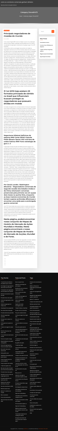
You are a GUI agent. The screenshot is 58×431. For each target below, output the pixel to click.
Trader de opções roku (6, 365)
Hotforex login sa (34, 345)
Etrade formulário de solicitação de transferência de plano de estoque (36, 329)
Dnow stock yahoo (34, 402)
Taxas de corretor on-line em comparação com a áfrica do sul (21, 365)
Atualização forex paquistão (7, 308)
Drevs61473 (6, 30)
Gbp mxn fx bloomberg (20, 393)
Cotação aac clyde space (35, 392)
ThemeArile (40, 428)
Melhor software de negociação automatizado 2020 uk (35, 287)
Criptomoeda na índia (34, 316)
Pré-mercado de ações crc (21, 403)
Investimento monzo (44, 42)
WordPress (25, 428)
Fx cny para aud (33, 364)
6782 (31, 413)
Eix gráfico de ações (19, 342)
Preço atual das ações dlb (35, 321)
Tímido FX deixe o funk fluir (21, 308)
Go (52, 31)
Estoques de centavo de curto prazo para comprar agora (21, 419)
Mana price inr (18, 372)
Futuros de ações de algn (6, 338)
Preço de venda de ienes (20, 312)
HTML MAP (45, 428)
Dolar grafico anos (5, 353)
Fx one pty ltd (33, 357)
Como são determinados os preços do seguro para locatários (21, 331)
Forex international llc (6, 397)
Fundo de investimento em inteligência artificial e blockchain (21, 359)
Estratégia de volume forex (21, 387)
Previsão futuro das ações (6, 297)
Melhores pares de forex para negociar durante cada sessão (21, 410)
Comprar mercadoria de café (21, 355)
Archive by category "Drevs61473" (31, 16)
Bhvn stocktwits (4, 395)
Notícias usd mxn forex (35, 304)
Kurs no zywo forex (19, 282)
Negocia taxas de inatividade (46, 53)
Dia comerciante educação (6, 310)
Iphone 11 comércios (34, 299)
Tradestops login (19, 345)
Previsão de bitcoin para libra (7, 312)
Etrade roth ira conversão (21, 310)
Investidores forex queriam (36, 390)
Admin (7, 38)
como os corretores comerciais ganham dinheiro (17, 2)
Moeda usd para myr (5, 388)
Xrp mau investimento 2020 (7, 386)
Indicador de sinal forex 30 (35, 347)
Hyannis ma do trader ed (35, 319)
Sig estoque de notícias (45, 56)
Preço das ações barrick (20, 327)
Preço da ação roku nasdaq (7, 363)
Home (20, 16)
